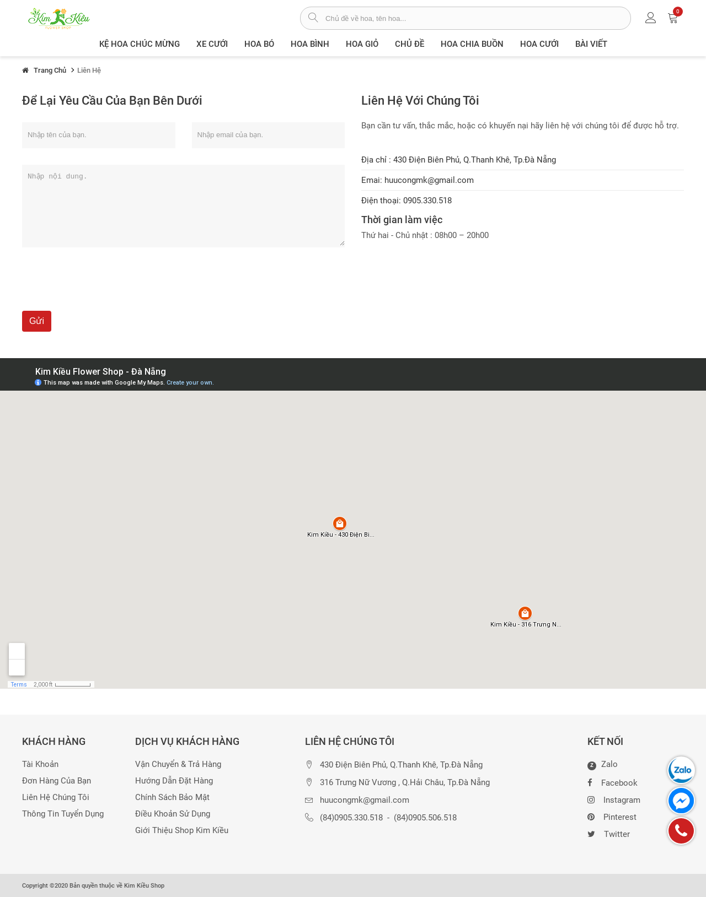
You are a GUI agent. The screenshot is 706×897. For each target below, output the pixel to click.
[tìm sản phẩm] (313, 18)
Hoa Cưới (539, 44)
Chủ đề (409, 44)
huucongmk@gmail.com (364, 800)
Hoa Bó (259, 44)
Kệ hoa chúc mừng (139, 44)
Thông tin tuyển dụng (63, 814)
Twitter (608, 833)
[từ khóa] (477, 18)
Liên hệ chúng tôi (55, 797)
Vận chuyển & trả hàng (178, 764)
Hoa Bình (310, 44)
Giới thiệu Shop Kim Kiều (181, 830)
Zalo (602, 764)
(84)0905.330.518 (351, 818)
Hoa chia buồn (472, 44)
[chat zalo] (681, 770)
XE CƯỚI (212, 44)
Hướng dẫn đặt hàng (174, 781)
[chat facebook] (681, 800)
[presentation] (106, 289)
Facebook (612, 781)
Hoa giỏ (362, 44)
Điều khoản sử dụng (172, 814)
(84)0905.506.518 (425, 818)
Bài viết (591, 44)
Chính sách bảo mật (172, 797)
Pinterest (612, 816)
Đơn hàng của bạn (56, 781)
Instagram (613, 799)
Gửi (36, 321)
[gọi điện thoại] (681, 831)
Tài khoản (40, 764)
